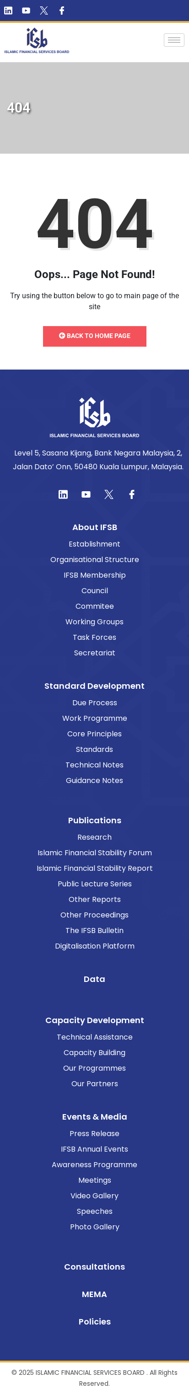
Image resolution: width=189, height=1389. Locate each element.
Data (94, 979)
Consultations (94, 1266)
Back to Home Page (94, 335)
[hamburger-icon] (174, 40)
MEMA (94, 1294)
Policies (95, 1321)
